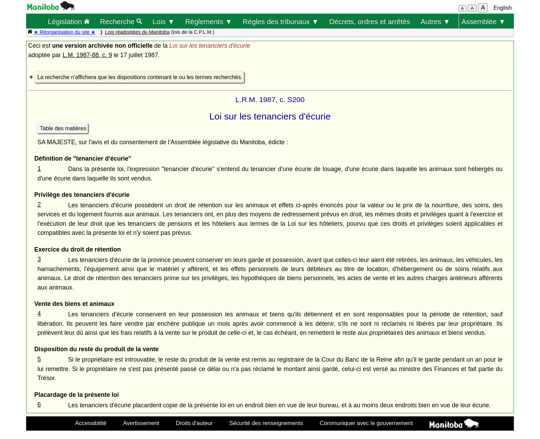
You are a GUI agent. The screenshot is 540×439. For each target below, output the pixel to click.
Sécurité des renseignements (266, 423)
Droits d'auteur (194, 423)
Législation (69, 21)
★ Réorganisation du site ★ (64, 32)
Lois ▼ (164, 21)
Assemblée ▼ (483, 21)
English (503, 8)
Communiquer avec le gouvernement (366, 423)
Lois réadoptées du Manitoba (137, 32)
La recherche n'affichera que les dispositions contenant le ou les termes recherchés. (139, 77)
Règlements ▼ (208, 21)
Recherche (121, 21)
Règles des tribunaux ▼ (281, 21)
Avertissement (141, 423)
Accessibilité (91, 423)
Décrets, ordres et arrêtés (369, 21)
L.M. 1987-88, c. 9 (87, 55)
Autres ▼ (435, 21)
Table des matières (63, 128)
